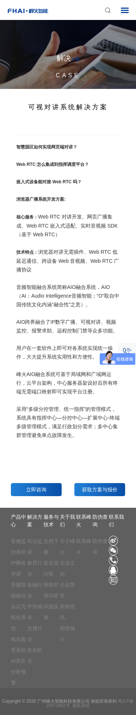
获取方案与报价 (100, 490)
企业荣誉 (67, 590)
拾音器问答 (51, 568)
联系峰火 (83, 520)
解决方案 (34, 520)
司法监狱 (34, 546)
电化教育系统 (18, 644)
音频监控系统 (18, 546)
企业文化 (67, 568)
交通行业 (34, 633)
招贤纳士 (67, 633)
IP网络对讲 (18, 568)
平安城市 (34, 612)
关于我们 (67, 520)
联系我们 (116, 520)
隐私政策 (81, 705)
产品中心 (18, 520)
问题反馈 (51, 612)
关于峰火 (67, 546)
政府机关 (34, 655)
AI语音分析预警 (18, 672)
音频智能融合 (18, 590)
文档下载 (51, 546)
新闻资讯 (67, 612)
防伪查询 (100, 520)
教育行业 (34, 568)
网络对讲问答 (51, 590)
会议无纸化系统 (18, 617)
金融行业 (34, 590)
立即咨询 (36, 490)
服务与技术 (51, 520)
